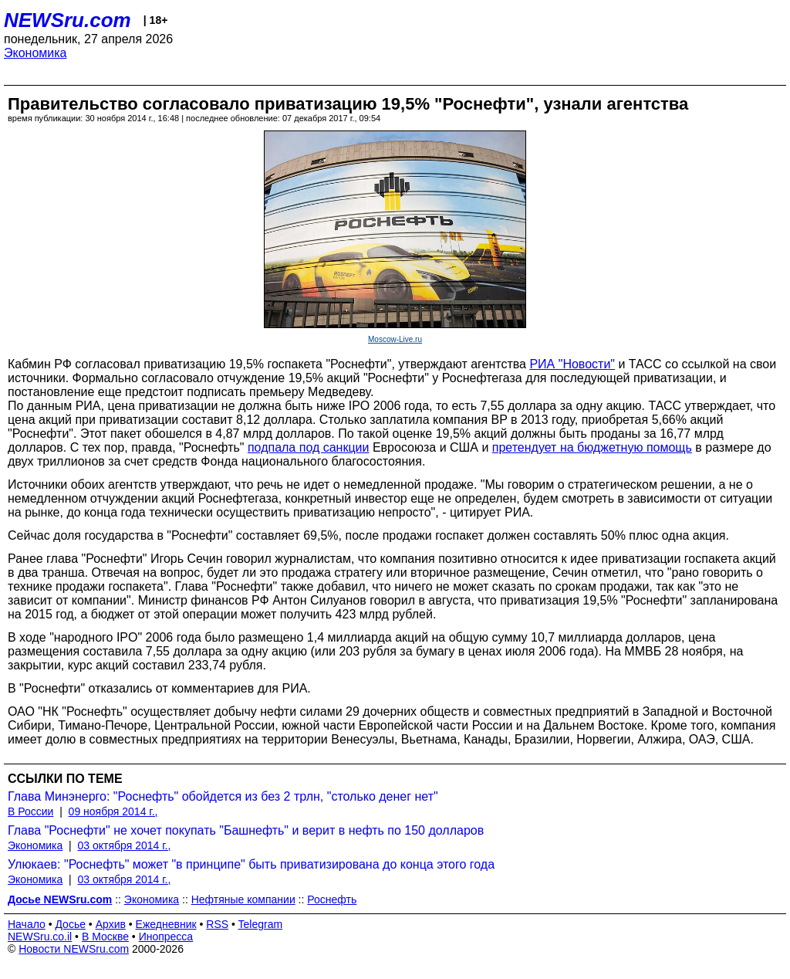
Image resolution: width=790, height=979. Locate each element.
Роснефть (331, 899)
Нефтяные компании (243, 899)
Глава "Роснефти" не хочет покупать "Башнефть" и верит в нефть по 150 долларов (246, 830)
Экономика (35, 52)
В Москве (105, 936)
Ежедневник (166, 924)
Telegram (260, 924)
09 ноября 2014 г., (113, 811)
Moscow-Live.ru (395, 339)
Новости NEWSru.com (74, 949)
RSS (217, 924)
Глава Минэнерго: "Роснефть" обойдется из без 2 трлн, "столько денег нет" (223, 796)
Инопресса (166, 936)
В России (30, 811)
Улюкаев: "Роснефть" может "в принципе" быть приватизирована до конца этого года (251, 864)
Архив (111, 924)
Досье (70, 924)
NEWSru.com (67, 20)
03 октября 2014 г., (124, 845)
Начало (27, 924)
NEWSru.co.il (40, 936)
